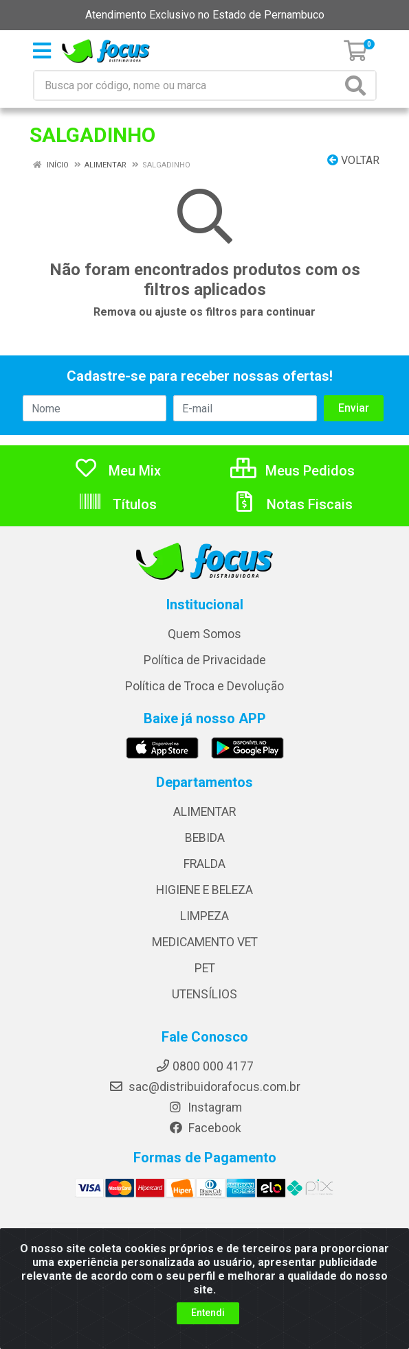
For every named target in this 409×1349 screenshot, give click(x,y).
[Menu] (42, 50)
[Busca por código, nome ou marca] (188, 85)
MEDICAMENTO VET (205, 942)
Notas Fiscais (292, 504)
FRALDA (204, 864)
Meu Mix (117, 470)
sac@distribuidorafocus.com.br (204, 1087)
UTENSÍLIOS (204, 994)
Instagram (205, 1107)
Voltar (353, 160)
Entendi (208, 1312)
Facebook (204, 1128)
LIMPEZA (204, 916)
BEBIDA (205, 838)
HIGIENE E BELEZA (204, 890)
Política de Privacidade (205, 660)
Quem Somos (204, 634)
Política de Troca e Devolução (204, 686)
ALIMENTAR (204, 812)
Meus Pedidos (292, 470)
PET (205, 968)
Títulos (117, 504)
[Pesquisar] (358, 85)
